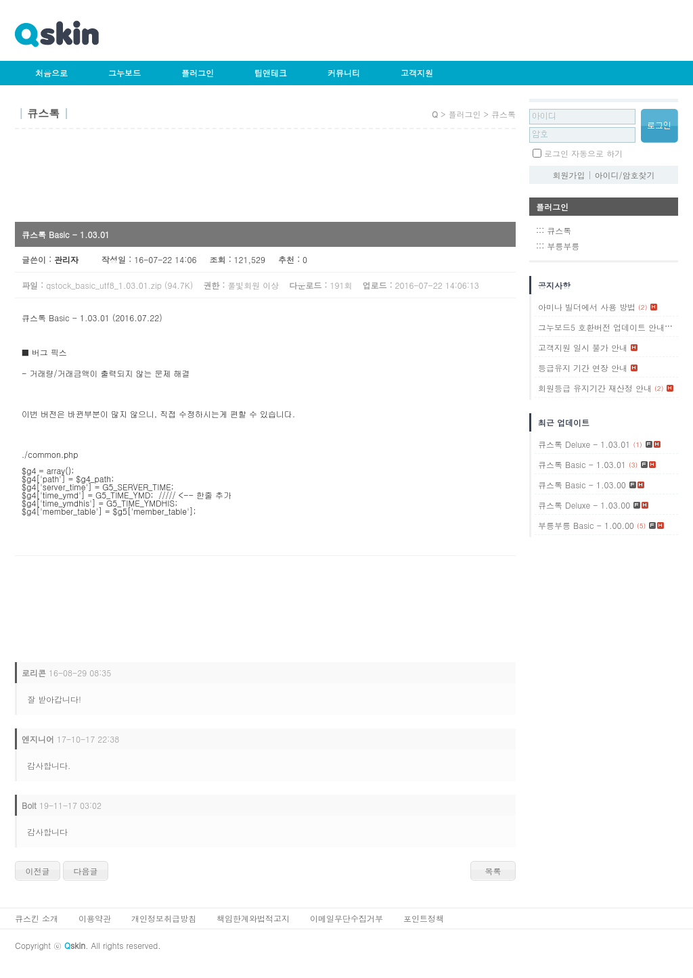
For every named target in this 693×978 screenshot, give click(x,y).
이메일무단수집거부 (346, 918)
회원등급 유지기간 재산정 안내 (595, 388)
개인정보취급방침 (163, 918)
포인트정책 (423, 918)
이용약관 (95, 918)
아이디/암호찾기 (625, 175)
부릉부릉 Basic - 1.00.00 (586, 525)
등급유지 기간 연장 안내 (582, 367)
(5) (641, 525)
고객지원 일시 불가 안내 (582, 347)
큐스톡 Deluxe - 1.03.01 (584, 444)
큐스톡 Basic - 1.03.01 (582, 464)
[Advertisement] (261, 179)
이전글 (38, 871)
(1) (671, 327)
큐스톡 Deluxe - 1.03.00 (584, 505)
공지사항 (554, 285)
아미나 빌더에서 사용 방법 (586, 306)
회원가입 (568, 175)
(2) (642, 307)
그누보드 (124, 72)
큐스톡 (559, 230)
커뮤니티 (344, 72)
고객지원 (417, 72)
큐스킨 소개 (36, 918)
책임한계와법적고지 (253, 918)
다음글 (86, 871)
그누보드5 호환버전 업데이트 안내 (601, 327)
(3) (633, 464)
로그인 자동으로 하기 (583, 153)
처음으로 (51, 72)
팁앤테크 (270, 72)
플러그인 (197, 72)
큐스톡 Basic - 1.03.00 (582, 484)
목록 (493, 871)
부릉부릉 (563, 246)
